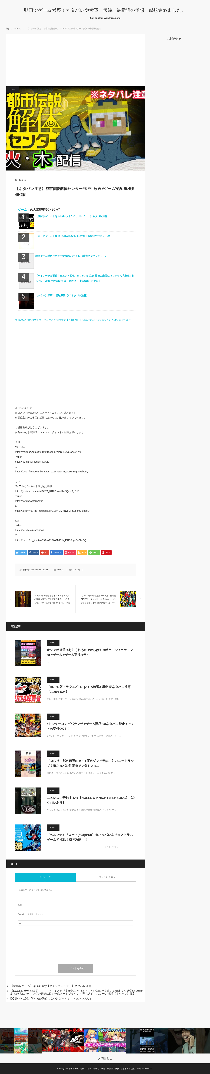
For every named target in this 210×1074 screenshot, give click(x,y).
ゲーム (17, 28)
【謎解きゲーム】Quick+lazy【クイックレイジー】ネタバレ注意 (71, 216)
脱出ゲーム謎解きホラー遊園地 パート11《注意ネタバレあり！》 (71, 255)
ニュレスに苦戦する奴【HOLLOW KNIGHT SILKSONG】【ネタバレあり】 (91, 800)
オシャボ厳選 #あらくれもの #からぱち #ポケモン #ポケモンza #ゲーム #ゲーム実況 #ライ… (90, 652)
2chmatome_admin (39, 570)
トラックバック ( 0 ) (106, 877)
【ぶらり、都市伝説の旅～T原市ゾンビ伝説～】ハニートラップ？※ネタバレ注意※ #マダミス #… (90, 763)
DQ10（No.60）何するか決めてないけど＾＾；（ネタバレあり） (51, 998)
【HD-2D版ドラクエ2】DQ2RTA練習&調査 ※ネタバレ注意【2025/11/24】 (89, 689)
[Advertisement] (75, 60)
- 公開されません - (30, 914)
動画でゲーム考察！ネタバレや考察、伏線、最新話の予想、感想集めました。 (105, 10)
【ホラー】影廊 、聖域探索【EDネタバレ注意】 (61, 295)
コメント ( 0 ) (45, 877)
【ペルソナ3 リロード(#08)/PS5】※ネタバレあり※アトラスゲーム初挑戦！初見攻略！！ (90, 837)
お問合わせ (105, 1058)
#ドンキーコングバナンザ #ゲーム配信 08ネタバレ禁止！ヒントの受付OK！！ (90, 726)
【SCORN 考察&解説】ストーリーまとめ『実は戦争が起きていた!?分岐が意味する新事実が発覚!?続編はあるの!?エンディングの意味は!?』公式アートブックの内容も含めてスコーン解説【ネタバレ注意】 (76, 992)
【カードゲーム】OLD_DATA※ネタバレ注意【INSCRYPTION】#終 (73, 236)
